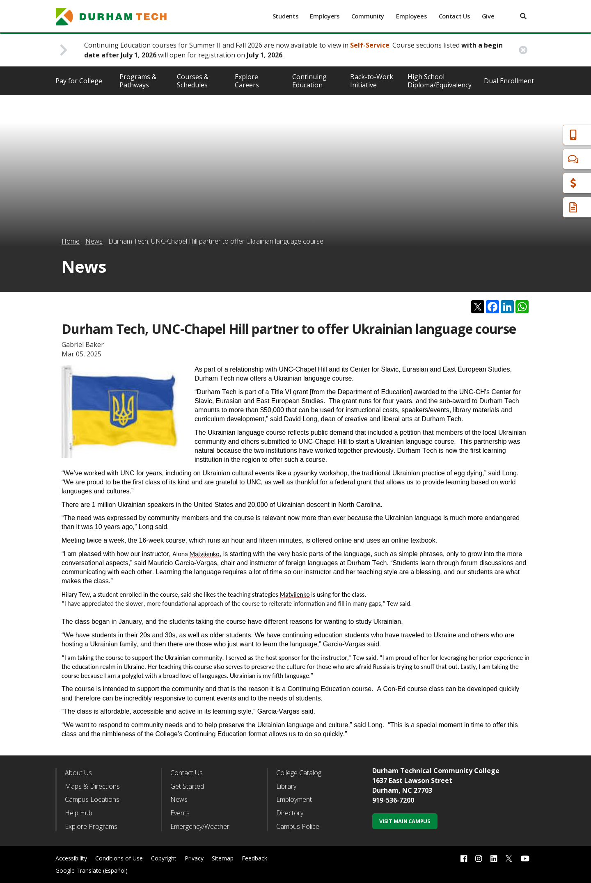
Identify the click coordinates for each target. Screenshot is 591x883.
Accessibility (71, 858)
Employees (411, 16)
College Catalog (298, 772)
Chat (537, 159)
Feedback (254, 858)
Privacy (194, 858)
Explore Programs (91, 826)
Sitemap (223, 858)
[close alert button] (523, 50)
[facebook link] (463, 859)
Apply (539, 135)
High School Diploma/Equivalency (440, 80)
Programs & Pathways (137, 80)
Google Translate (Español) (91, 870)
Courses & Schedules (192, 80)
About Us (78, 772)
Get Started (187, 786)
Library (286, 786)
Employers (324, 16)
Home (71, 241)
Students (285, 16)
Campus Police (297, 826)
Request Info (551, 207)
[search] (523, 16)
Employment (294, 799)
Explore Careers (247, 80)
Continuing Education (309, 80)
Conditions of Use (119, 858)
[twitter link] (509, 857)
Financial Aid (549, 183)
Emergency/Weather (199, 826)
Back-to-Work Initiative (371, 80)
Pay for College (78, 80)
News (94, 241)
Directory (289, 812)
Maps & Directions (92, 786)
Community (367, 16)
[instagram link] (478, 859)
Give (488, 16)
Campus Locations (92, 799)
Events (180, 812)
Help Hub (78, 812)
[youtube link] (525, 859)
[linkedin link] (493, 859)
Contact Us (454, 16)
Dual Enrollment (509, 80)
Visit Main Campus (405, 821)
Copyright (163, 858)
